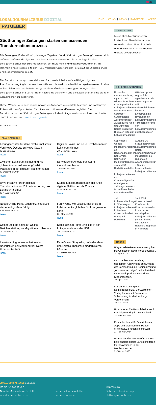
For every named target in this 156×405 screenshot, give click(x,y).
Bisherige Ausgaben (128, 87)
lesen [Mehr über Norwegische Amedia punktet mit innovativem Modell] (60, 172)
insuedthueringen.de (35, 117)
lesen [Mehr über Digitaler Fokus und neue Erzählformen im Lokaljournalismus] (60, 154)
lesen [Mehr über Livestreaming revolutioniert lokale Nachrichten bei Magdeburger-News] (3, 253)
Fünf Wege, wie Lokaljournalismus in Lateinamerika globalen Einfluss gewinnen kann (82, 207)
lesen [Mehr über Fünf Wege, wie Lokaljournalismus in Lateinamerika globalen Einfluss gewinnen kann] (60, 218)
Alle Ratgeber (11, 138)
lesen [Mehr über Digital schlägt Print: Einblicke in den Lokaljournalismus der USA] (60, 235)
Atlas (111, 19)
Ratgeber (137, 19)
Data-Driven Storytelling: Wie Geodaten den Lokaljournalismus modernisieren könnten (80, 246)
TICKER (120, 242)
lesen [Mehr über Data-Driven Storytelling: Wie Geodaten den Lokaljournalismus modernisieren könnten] (60, 256)
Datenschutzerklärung (120, 391)
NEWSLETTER (123, 30)
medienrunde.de (64, 395)
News (122, 19)
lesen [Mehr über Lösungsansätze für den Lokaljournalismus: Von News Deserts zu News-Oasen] (3, 154)
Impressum (113, 386)
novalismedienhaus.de (14, 395)
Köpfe (151, 19)
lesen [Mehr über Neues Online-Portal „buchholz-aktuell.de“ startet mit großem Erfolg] (3, 214)
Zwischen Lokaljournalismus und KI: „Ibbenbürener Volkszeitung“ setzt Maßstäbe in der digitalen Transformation (24, 165)
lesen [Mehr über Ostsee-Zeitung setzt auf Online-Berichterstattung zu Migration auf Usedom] (3, 235)
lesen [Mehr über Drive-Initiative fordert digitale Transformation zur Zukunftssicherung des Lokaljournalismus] (3, 196)
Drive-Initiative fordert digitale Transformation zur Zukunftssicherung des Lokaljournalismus (25, 186)
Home (100, 19)
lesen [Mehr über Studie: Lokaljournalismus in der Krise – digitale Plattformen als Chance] (60, 193)
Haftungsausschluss (118, 395)
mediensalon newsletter (69, 391)
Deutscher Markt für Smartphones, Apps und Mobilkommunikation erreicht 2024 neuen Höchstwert (133, 325)
